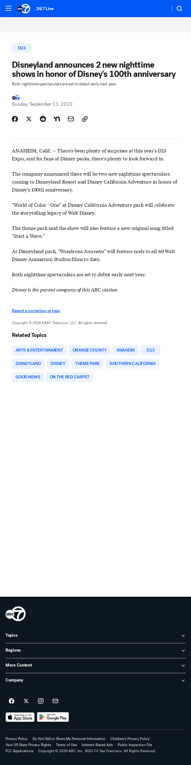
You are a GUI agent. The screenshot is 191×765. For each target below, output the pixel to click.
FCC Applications (19, 751)
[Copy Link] (85, 119)
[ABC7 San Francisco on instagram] (41, 701)
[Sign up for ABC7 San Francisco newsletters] (55, 701)
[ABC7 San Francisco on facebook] (11, 701)
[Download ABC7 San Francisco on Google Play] (53, 717)
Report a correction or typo (36, 311)
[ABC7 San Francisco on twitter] (26, 701)
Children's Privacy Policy (130, 739)
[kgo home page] (15, 613)
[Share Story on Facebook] (15, 119)
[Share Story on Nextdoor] (57, 119)
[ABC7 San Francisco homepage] (23, 8)
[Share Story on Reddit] (43, 119)
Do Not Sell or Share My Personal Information (69, 739)
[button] (8, 8)
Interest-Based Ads (97, 745)
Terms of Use (66, 745)
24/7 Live (45, 9)
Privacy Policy (16, 739)
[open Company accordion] (95, 680)
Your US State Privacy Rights (28, 745)
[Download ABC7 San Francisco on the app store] (20, 717)
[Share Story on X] (29, 119)
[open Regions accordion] (95, 650)
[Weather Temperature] (161, 8)
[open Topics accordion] (95, 635)
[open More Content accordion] (95, 665)
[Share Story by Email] (71, 119)
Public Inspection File (135, 745)
